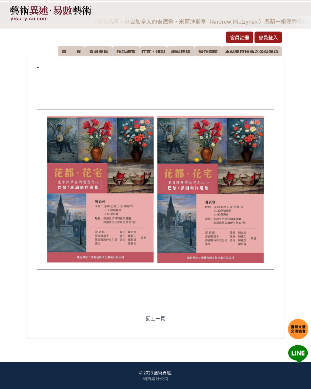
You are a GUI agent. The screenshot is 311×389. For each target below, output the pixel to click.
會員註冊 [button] (239, 37)
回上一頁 (155, 318)
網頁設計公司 (155, 378)
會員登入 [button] (268, 37)
